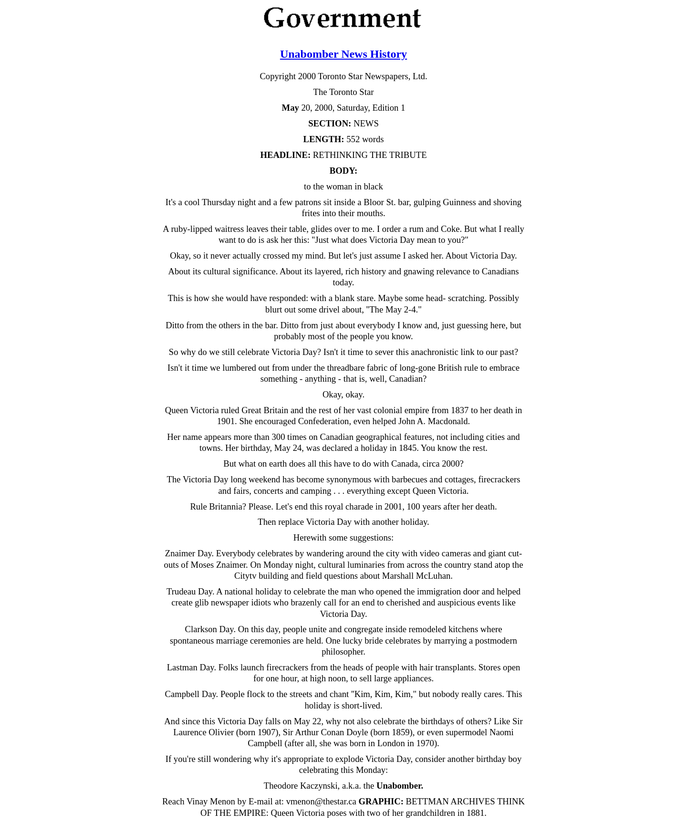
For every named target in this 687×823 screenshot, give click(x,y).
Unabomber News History (343, 54)
